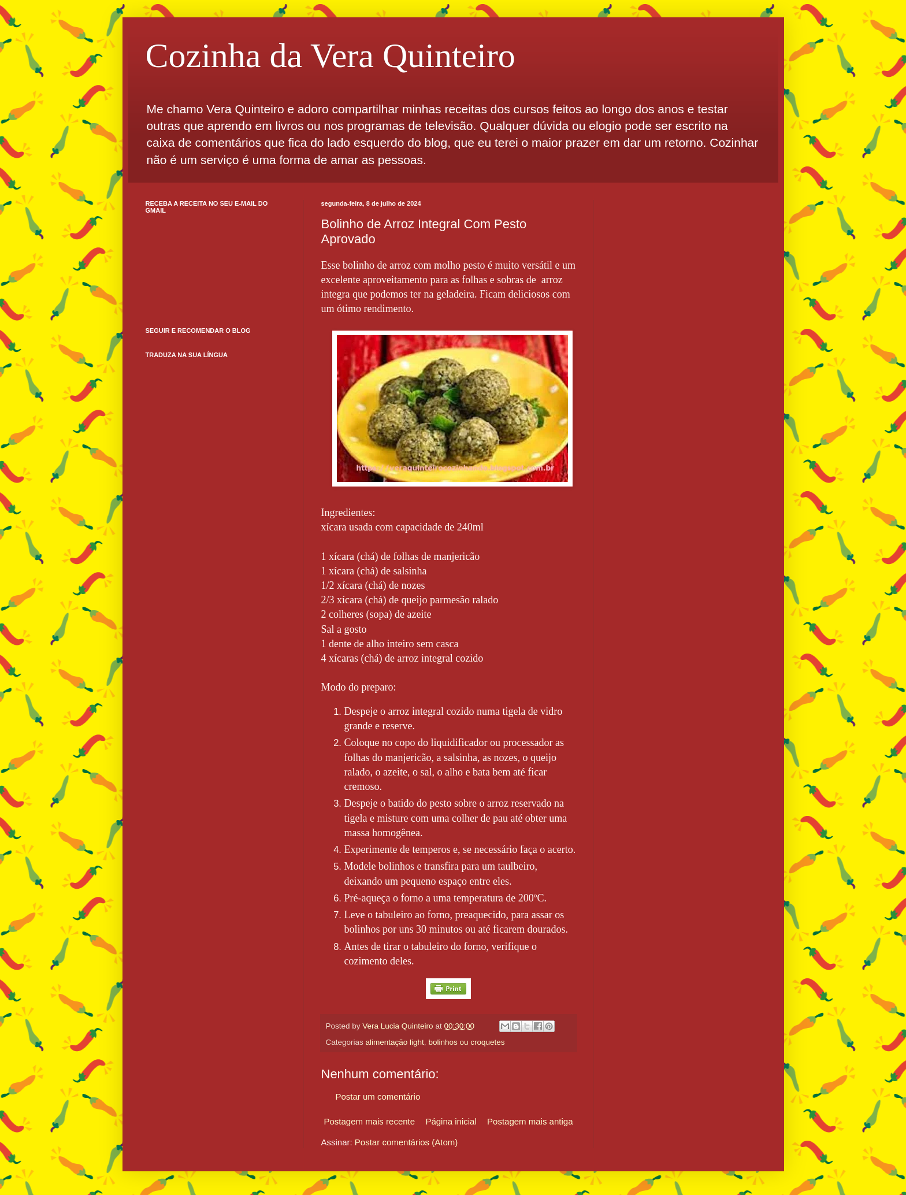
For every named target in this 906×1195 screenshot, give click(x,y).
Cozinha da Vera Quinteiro (330, 55)
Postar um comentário (378, 1096)
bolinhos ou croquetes (466, 1042)
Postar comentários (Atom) (406, 1142)
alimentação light (395, 1042)
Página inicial (450, 1121)
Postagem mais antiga (530, 1121)
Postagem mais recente (369, 1121)
